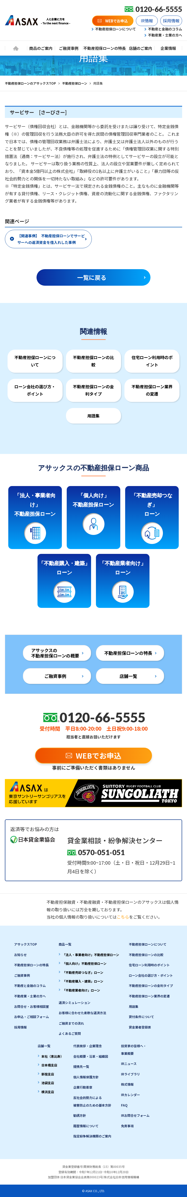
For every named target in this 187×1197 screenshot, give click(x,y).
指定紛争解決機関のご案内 (92, 1136)
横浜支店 (47, 1092)
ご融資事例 (55, 676)
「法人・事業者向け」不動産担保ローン (90, 954)
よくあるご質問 (70, 1033)
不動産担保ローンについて (35, 361)
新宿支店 (47, 1074)
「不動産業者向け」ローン (81, 990)
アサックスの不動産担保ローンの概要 (55, 653)
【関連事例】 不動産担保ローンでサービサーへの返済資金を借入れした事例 (51, 239)
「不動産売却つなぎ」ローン (82, 972)
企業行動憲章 (82, 1087)
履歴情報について (86, 1126)
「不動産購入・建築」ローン (82, 981)
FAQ (124, 1105)
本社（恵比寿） (52, 1056)
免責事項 (127, 1126)
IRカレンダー (130, 1094)
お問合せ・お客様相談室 (31, 1006)
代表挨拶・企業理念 (87, 1046)
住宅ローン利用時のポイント (152, 361)
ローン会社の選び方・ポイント (35, 390)
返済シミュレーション (74, 1002)
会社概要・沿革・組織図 (90, 1056)
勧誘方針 (79, 1115)
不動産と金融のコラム (30, 985)
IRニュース (129, 1063)
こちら (123, 917)
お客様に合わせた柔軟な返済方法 (82, 1013)
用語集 (93, 416)
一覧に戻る (91, 277)
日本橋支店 (49, 1065)
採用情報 (20, 1027)
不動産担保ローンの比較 (93, 361)
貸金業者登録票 (140, 1027)
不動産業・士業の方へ (30, 996)
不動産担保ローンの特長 (128, 653)
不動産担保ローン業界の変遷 (152, 390)
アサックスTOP (25, 944)
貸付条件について (141, 1016)
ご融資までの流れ (71, 1023)
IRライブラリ (130, 1074)
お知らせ (20, 954)
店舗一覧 (128, 676)
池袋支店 (47, 1083)
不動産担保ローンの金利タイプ (93, 390)
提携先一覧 (81, 1066)
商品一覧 (65, 944)
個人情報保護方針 (86, 1077)
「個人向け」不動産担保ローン (84, 963)
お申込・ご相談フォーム (31, 1016)
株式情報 (127, 1084)
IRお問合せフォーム (135, 1115)
